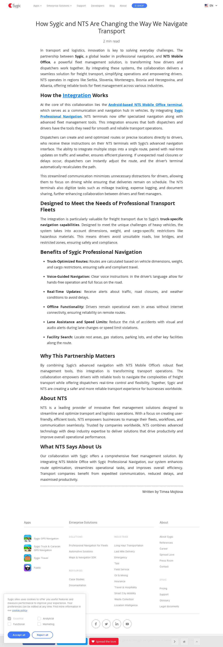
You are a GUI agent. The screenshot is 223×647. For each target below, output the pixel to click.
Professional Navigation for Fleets (88, 545)
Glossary (165, 600)
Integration (77, 95)
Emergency (120, 557)
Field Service (121, 569)
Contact (164, 566)
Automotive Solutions (81, 551)
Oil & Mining (121, 575)
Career (164, 548)
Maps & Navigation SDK (82, 557)
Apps (36, 5)
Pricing (163, 588)
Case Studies (76, 579)
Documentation (77, 585)
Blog (112, 5)
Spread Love (167, 554)
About (123, 5)
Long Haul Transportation (128, 545)
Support (81, 5)
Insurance (119, 581)
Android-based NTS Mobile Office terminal (145, 104)
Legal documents (169, 606)
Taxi (116, 563)
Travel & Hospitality (125, 587)
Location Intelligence (126, 605)
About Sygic (166, 536)
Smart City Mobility (125, 593)
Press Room (166, 560)
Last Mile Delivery (124, 551)
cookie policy (19, 610)
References (166, 542)
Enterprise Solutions (58, 5)
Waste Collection (124, 599)
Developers (97, 5)
